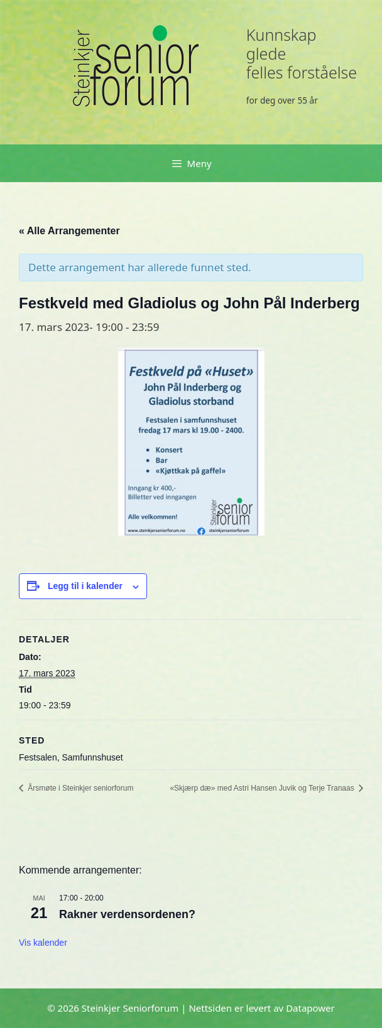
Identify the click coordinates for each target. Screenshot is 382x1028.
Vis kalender (43, 943)
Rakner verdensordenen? (127, 914)
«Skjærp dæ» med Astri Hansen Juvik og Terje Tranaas (263, 788)
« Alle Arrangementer (69, 230)
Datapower (310, 1008)
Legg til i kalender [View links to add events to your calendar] (85, 586)
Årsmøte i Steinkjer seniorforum (79, 788)
